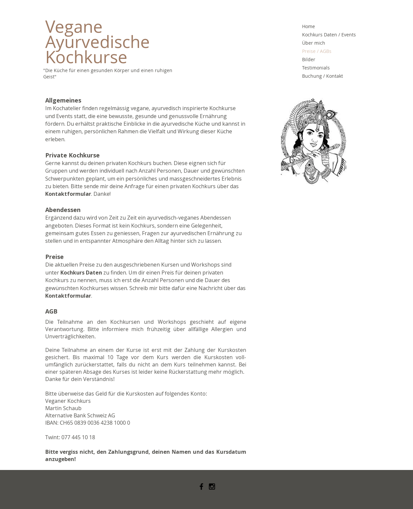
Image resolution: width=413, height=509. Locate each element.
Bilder (308, 59)
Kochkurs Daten (81, 272)
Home (308, 26)
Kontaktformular (68, 193)
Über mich (313, 43)
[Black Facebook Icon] (201, 486)
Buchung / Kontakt (322, 76)
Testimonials (316, 67)
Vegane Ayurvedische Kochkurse (99, 41)
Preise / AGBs (316, 51)
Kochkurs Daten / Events (328, 34)
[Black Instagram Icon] (212, 486)
